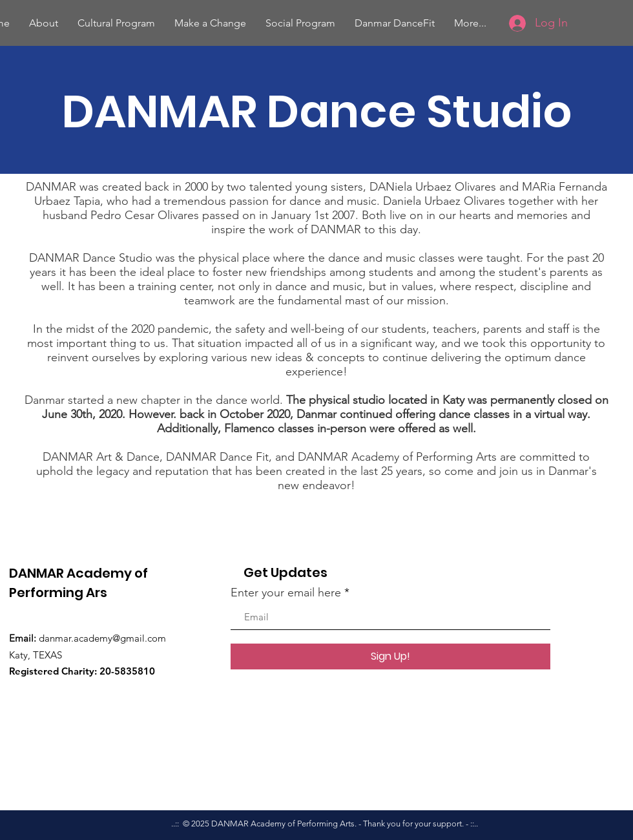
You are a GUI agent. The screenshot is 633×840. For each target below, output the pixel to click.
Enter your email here (286, 592)
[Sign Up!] (390, 656)
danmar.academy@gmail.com (102, 638)
